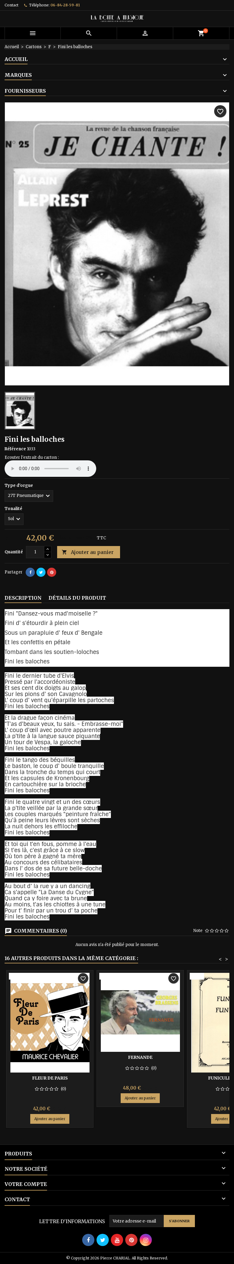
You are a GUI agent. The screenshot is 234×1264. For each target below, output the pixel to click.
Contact (11, 5)
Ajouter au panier (88, 552)
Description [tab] (23, 598)
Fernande (140, 1057)
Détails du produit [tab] (77, 598)
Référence (15, 449)
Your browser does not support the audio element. (50, 468)
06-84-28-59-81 (65, 5)
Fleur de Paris (50, 1078)
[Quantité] (35, 552)
